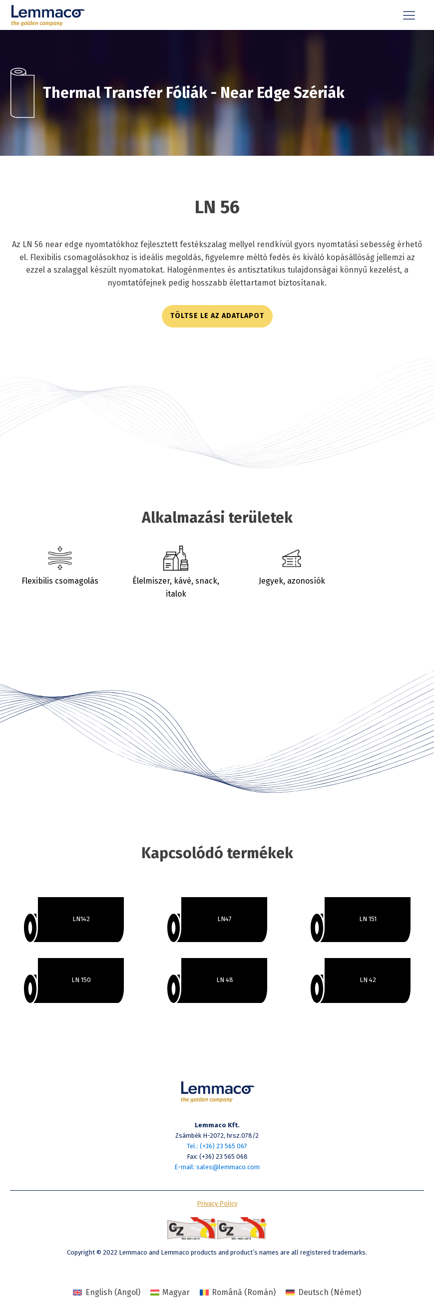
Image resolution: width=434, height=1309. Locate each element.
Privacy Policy (217, 1203)
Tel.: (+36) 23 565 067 (217, 1146)
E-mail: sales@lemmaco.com (217, 1167)
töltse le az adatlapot (217, 316)
